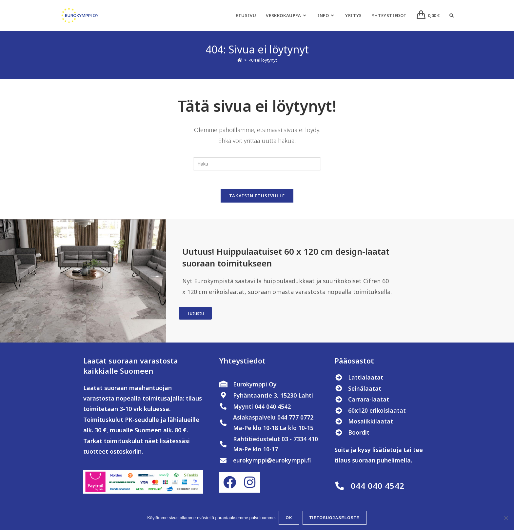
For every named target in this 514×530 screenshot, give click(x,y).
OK (289, 518)
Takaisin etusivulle (257, 197)
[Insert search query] (257, 163)
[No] (506, 518)
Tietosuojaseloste (335, 518)
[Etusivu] (239, 60)
